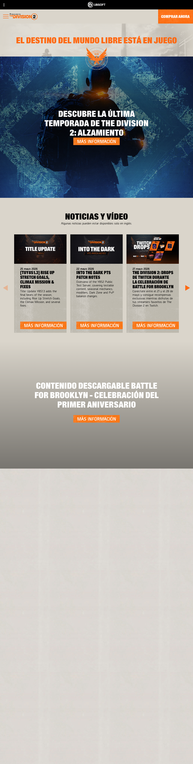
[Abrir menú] (6, 17)
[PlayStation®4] (118, 544)
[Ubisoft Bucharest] (56, 544)
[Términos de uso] (96, 745)
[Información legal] (96, 751)
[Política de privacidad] (96, 738)
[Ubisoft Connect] (118, 551)
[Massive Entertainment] (56, 536)
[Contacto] (96, 732)
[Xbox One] (118, 536)
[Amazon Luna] (118, 559)
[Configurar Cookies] (96, 757)
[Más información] (96, 141)
